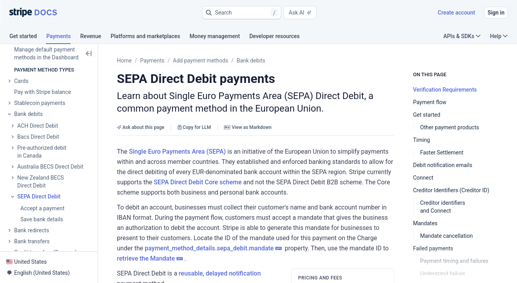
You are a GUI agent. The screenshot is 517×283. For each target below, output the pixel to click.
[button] (241, 12)
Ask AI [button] (300, 12)
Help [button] (499, 36)
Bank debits (251, 60)
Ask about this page (140, 127)
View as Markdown (247, 127)
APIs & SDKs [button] (462, 36)
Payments (152, 60)
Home (124, 60)
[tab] (27, 37)
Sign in (496, 12)
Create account (456, 12)
